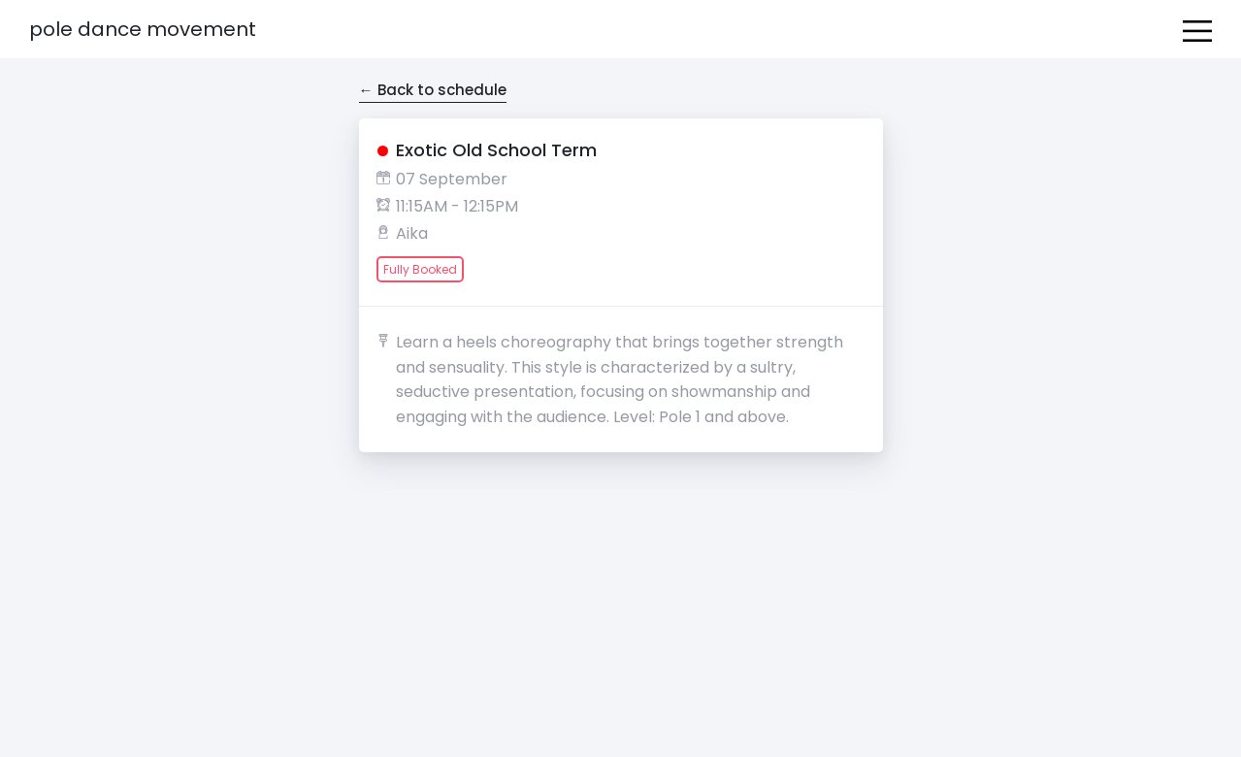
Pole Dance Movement (142, 29)
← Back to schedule (432, 90)
